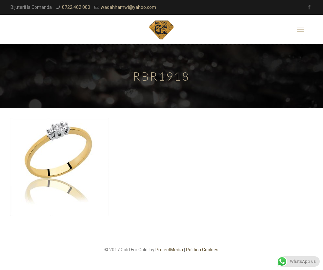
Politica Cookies (202, 249)
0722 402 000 (76, 7)
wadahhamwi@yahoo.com (128, 7)
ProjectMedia (169, 249)
